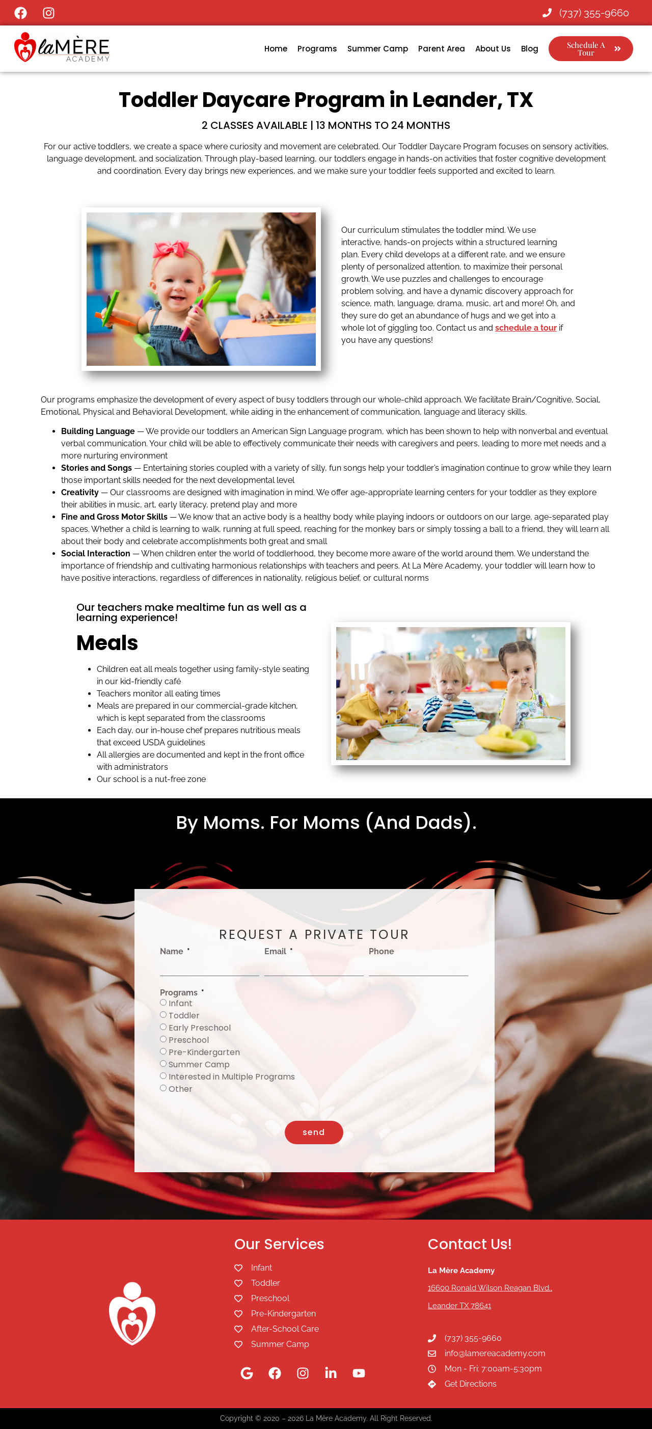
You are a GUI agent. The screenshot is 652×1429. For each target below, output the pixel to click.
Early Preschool (200, 1028)
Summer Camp (377, 48)
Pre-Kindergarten (204, 1052)
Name (172, 952)
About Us (493, 48)
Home (275, 48)
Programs (317, 48)
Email (276, 952)
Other (181, 1089)
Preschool (189, 1040)
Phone (381, 952)
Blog (529, 48)
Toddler (184, 1015)
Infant (181, 1003)
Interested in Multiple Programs (232, 1077)
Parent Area (441, 48)
